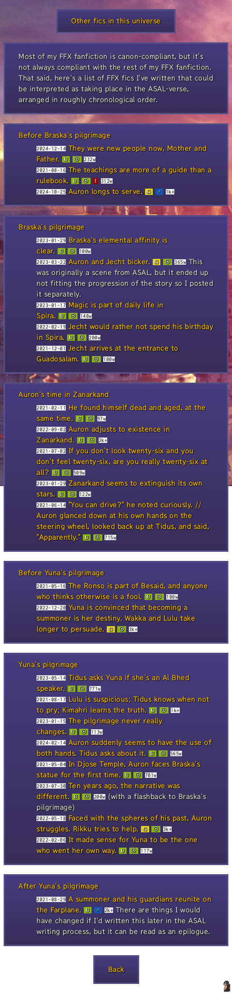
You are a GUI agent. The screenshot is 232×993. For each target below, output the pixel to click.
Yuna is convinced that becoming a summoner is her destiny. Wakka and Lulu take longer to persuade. (115, 618)
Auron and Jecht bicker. (109, 262)
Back (116, 969)
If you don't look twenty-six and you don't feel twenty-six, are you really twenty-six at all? (122, 461)
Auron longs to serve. (105, 191)
